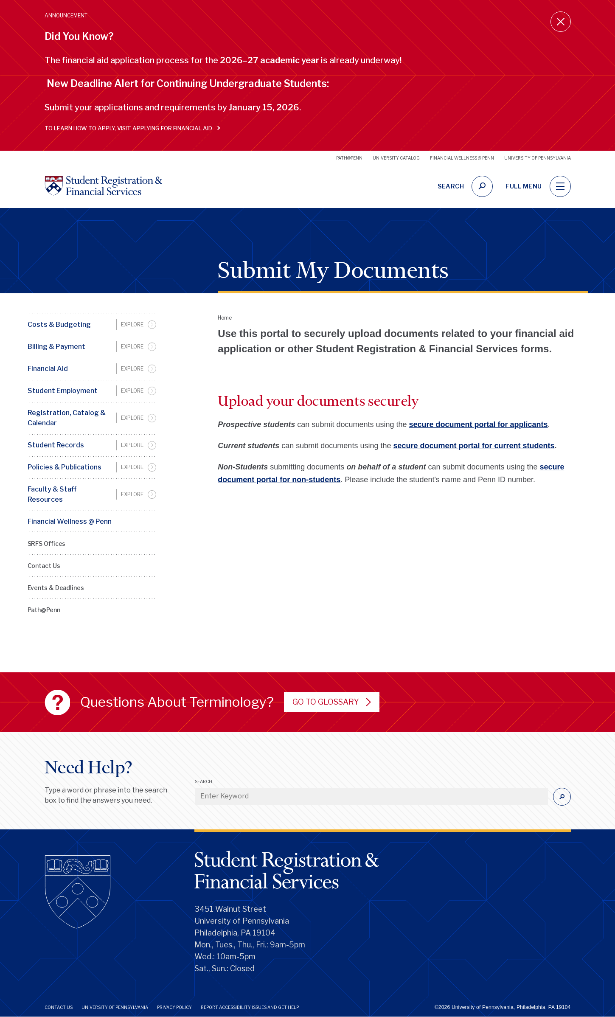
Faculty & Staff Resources (52, 494)
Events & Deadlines (56, 587)
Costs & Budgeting (59, 324)
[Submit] (562, 797)
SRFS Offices (47, 543)
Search (203, 781)
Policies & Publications (64, 467)
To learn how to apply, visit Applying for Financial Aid (130, 128)
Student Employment (63, 391)
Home (225, 318)
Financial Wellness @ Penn (462, 157)
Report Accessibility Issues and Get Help (250, 1007)
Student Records (56, 445)
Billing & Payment (56, 347)
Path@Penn (349, 157)
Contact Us (44, 565)
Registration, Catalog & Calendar (67, 418)
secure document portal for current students (473, 445)
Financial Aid (48, 369)
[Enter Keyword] (371, 796)
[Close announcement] (560, 21)
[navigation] (560, 186)
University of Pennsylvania (537, 157)
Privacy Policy (174, 1007)
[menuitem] (92, 325)
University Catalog (396, 157)
